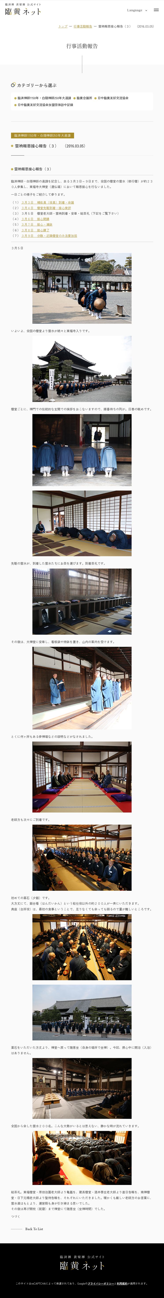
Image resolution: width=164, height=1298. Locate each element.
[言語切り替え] (134, 10)
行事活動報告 (83, 26)
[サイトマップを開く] (156, 10)
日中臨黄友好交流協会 (113, 98)
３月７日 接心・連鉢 (36, 224)
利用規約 (122, 1283)
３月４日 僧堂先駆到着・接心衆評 (46, 208)
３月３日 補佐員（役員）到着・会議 (47, 202)
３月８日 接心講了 (35, 230)
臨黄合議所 (84, 98)
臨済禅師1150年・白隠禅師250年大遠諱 (44, 98)
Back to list (34, 1229)
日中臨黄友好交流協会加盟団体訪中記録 (45, 104)
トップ (62, 26)
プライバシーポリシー (101, 1283)
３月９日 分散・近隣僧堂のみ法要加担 (49, 235)
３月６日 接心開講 (35, 219)
